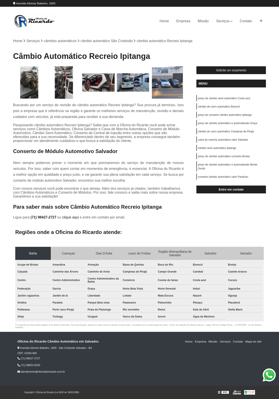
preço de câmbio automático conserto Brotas (224, 156)
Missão (203, 21)
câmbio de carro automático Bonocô (219, 106)
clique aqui (70, 217)
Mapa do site (253, 341)
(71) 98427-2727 (44, 217)
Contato (246, 21)
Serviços (223, 21)
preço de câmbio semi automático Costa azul (224, 98)
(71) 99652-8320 (28, 365)
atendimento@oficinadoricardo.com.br (41, 371)
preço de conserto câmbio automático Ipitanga (225, 115)
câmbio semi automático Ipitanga (217, 148)
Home (164, 21)
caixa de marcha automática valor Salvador (223, 140)
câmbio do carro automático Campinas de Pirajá (226, 131)
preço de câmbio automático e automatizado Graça (227, 123)
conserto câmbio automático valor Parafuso (223, 177)
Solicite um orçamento (231, 70)
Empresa (183, 21)
